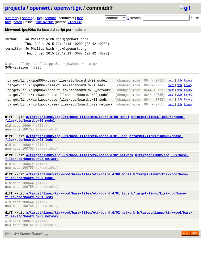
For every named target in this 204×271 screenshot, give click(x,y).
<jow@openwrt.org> (72, 39)
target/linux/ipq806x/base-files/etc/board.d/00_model (57, 86)
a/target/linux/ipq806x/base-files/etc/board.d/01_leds (77, 151)
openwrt (39, 8)
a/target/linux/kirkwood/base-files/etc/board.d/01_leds (77, 218)
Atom (186, 263)
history (188, 85)
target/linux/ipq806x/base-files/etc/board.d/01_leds (56, 92)
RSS (194, 263)
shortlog (28, 18)
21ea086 (74, 22)
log (39, 18)
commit (50, 18)
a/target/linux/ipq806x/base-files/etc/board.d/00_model (77, 128)
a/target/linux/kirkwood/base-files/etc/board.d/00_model (78, 195)
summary (12, 18)
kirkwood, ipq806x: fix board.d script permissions (45, 30)
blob (179, 85)
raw (8, 22)
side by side (45, 22)
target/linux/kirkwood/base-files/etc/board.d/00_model (58, 103)
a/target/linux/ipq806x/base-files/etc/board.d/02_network (79, 173)
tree (80, 18)
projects (15, 8)
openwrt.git (68, 8)
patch (18, 22)
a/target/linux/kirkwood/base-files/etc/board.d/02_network (80, 240)
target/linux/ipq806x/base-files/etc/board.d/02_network (59, 98)
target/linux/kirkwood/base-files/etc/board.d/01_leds (57, 109)
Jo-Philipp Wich (39, 39)
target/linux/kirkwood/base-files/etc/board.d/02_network (60, 114)
